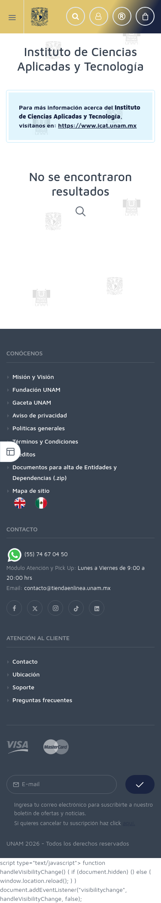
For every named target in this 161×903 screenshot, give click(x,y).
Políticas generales (38, 428)
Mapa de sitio (30, 490)
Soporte (23, 687)
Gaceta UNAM (31, 402)
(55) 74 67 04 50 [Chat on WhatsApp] (37, 554)
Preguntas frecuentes (42, 699)
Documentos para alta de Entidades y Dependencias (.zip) (64, 472)
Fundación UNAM (36, 389)
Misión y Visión (33, 376)
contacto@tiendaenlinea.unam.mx (67, 587)
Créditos (24, 454)
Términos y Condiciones (45, 441)
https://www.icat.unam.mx (97, 125)
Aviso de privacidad (39, 415)
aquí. (129, 823)
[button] (75, 16)
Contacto (25, 661)
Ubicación (25, 674)
